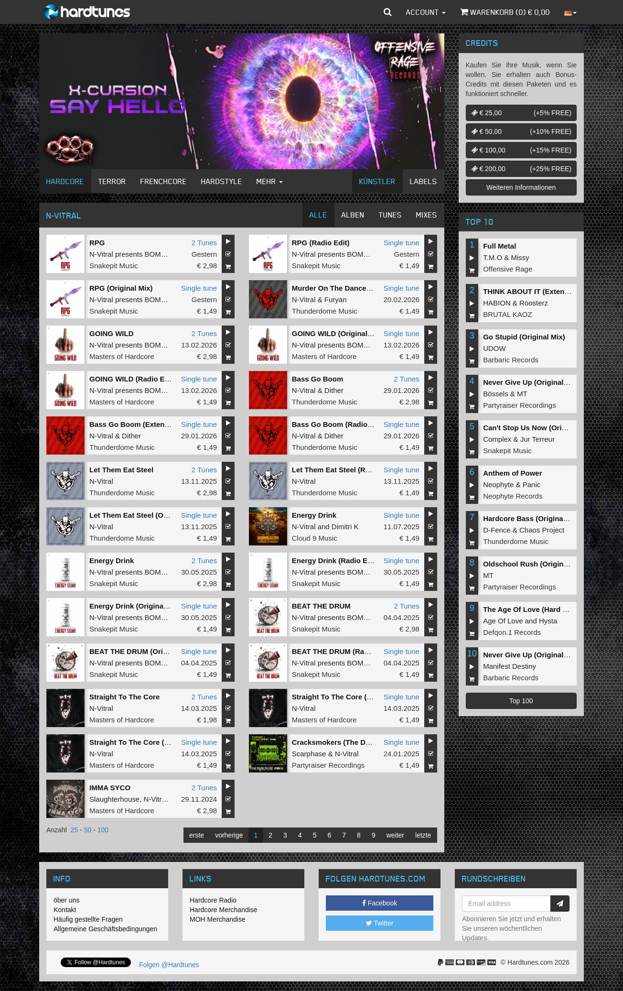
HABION (497, 303)
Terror (112, 181)
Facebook (379, 903)
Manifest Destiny (509, 666)
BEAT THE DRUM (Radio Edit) (342, 651)
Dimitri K (345, 527)
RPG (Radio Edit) (321, 243)
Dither (334, 390)
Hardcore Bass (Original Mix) (532, 518)
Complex (497, 439)
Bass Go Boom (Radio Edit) (339, 424)
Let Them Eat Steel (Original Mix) (145, 515)
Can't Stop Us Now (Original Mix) (539, 428)
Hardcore (65, 181)
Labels (423, 181)
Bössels (495, 394)
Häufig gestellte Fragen (88, 919)
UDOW (494, 348)
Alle (318, 214)
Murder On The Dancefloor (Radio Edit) (358, 288)
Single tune (401, 243)
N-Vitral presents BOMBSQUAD (140, 254)
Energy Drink (314, 515)
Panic (532, 484)
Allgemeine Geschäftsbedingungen (105, 929)
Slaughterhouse (114, 799)
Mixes (426, 214)
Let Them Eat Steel (121, 470)
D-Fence (497, 530)
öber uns (66, 900)
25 (74, 830)
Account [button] (426, 12)
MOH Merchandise (218, 919)
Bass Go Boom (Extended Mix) (141, 424)
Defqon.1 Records (512, 632)
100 (102, 830)
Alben (353, 214)
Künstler (377, 181)
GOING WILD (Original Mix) (338, 333)
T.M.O (492, 257)
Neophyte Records (512, 496)
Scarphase (309, 754)
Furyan (335, 299)
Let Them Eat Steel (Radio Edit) (345, 470)
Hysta (548, 621)
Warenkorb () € (505, 12)
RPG (97, 243)
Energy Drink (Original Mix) (135, 606)
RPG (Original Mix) (121, 288)
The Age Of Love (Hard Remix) (534, 609)
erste (196, 835)
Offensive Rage (507, 269)
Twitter (380, 923)
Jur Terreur (537, 439)
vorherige (229, 835)
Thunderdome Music (324, 311)
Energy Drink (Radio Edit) (335, 560)
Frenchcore (163, 181)
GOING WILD (111, 333)
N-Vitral (304, 299)
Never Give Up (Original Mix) (531, 382)
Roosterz (533, 303)
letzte (423, 835)
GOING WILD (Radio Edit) (132, 379)
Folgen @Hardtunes (169, 965)
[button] (387, 12)
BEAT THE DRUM (321, 606)
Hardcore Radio (213, 900)
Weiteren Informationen (521, 187)
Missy (520, 257)
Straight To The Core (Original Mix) (351, 697)
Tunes (390, 214)
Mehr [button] (270, 181)
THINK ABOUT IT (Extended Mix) (538, 291)
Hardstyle (221, 181)
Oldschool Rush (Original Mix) (534, 564)
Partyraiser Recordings (328, 765)
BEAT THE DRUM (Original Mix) (142, 651)
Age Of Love (503, 621)
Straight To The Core (124, 697)
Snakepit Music (113, 265)
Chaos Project (541, 530)
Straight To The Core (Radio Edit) (145, 742)
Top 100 (521, 701)
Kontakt (65, 910)
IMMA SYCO (109, 788)
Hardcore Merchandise (224, 910)
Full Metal (499, 246)
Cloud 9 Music (314, 538)
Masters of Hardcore (121, 356)
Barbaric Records (510, 360)
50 (88, 830)
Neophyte (498, 484)
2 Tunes (204, 243)
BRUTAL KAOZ (507, 314)
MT (522, 394)
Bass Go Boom (318, 379)
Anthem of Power (512, 473)
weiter (395, 835)
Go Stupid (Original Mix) (524, 337)
